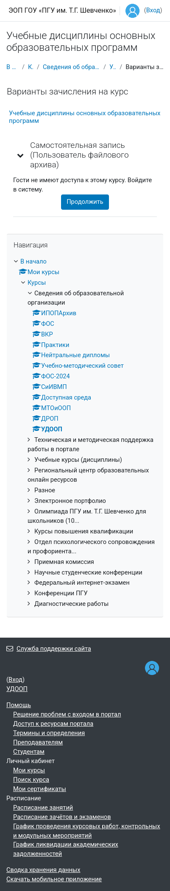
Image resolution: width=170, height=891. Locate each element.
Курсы (30, 67)
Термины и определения (49, 733)
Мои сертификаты (39, 789)
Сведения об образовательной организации (71, 67)
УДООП (112, 67)
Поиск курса (31, 779)
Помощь (18, 705)
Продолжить (85, 201)
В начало (12, 67)
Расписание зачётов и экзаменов (62, 817)
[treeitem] (85, 433)
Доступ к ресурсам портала (53, 723)
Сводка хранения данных (43, 870)
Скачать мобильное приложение (54, 879)
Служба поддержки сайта (48, 648)
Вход (153, 10)
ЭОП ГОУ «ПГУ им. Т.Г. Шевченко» (62, 10)
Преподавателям (38, 742)
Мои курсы (29, 770)
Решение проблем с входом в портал (67, 714)
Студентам (29, 751)
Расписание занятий (43, 807)
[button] (20, 155)
